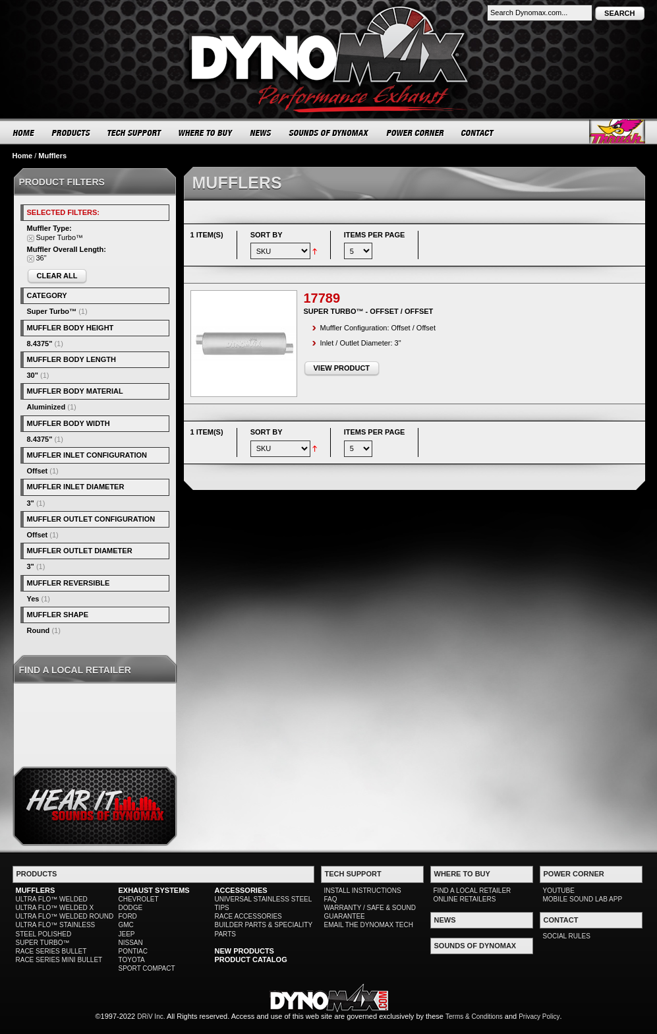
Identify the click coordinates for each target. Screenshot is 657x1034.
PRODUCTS (71, 132)
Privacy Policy (539, 1016)
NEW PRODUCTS (244, 951)
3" (30, 503)
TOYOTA (132, 959)
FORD (128, 916)
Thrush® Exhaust (617, 131)
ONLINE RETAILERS (465, 899)
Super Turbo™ (52, 311)
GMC (126, 924)
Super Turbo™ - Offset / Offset (369, 311)
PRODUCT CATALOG (251, 959)
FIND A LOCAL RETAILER (472, 890)
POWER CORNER (415, 132)
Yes (33, 599)
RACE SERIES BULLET (51, 951)
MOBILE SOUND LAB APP (583, 899)
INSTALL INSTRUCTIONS (362, 890)
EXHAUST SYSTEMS (154, 890)
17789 (322, 298)
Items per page (374, 235)
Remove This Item (30, 238)
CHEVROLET (139, 899)
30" (32, 375)
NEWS (261, 132)
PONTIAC (133, 951)
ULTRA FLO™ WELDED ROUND (65, 916)
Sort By (266, 235)
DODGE (131, 907)
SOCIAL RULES (566, 936)
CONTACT (478, 132)
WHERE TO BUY (206, 132)
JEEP (127, 934)
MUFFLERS (35, 890)
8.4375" (40, 344)
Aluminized (46, 407)
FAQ (330, 899)
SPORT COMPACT (147, 968)
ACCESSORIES (241, 890)
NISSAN (131, 942)
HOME (24, 132)
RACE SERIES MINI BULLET (59, 959)
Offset (37, 471)
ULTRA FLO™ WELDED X (55, 907)
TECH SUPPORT (134, 132)
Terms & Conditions (474, 1016)
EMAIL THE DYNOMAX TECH (368, 924)
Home (23, 156)
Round (38, 630)
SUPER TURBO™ (43, 942)
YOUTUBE (559, 890)
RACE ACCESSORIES (248, 916)
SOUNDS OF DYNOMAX (329, 132)
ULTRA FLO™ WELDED (52, 899)
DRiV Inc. (151, 1016)
